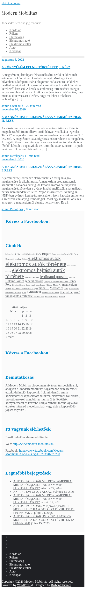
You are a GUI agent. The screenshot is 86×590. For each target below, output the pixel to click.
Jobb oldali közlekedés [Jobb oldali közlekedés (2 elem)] (35, 285)
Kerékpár (16, 155)
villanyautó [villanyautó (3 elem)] (73, 292)
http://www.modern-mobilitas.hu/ (33, 444)
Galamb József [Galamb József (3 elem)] (14, 281)
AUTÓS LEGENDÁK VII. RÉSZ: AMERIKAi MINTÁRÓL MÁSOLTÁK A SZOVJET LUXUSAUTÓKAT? (42, 485)
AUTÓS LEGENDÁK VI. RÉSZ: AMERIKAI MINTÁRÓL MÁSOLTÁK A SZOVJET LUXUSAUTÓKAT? (42, 499)
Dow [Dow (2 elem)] (76, 254)
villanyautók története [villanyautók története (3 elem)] (19, 296)
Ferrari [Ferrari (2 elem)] (72, 277)
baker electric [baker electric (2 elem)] (11, 254)
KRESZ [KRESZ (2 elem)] (49, 285)
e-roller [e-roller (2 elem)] (18, 259)
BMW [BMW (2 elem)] (38, 254)
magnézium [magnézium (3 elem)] (69, 284)
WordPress (24, 585)
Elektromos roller (20, 568)
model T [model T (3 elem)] (44, 288)
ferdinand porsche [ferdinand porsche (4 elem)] (54, 276)
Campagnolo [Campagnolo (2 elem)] (57, 254)
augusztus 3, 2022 (13, 59)
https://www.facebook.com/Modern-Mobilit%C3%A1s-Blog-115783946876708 (34, 452)
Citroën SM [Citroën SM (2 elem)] (68, 254)
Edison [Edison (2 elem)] (25, 259)
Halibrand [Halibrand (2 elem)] (63, 281)
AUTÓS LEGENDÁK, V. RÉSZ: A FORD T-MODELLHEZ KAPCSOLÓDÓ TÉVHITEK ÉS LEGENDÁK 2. (44, 509)
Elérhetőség (16, 561)
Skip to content (11, 3)
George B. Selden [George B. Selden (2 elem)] (51, 281)
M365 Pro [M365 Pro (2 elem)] (57, 285)
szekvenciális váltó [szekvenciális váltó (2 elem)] (13, 293)
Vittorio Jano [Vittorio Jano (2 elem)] (38, 296)
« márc (9, 336)
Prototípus (16, 209)
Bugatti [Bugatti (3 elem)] (46, 253)
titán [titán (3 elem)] (62, 292)
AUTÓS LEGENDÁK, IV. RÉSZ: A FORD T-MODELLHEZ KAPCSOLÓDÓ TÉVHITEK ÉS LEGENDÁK (44, 520)
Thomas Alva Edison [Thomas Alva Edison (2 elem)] (50, 293)
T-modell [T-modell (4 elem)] (34, 292)
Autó (12, 571)
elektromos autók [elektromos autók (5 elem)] (44, 258)
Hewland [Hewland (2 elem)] (15, 285)
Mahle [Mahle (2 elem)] (8, 288)
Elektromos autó (19, 564)
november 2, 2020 (13, 159)
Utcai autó (16, 106)
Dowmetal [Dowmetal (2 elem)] (9, 259)
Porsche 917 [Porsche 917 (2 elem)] (74, 288)
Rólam (13, 557)
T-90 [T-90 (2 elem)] (24, 293)
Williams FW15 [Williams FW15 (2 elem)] (51, 296)
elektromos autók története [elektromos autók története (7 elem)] (35, 264)
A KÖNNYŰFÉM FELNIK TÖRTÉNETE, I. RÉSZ (36, 67)
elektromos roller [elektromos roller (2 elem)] (32, 277)
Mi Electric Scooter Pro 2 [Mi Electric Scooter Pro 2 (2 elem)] (22, 288)
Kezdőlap (15, 554)
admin (6, 106)
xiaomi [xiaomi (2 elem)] (62, 296)
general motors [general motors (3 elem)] (34, 281)
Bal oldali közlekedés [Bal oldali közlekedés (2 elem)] (26, 254)
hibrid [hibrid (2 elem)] (22, 285)
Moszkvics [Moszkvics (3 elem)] (56, 288)
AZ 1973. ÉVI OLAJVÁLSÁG (32, 491)
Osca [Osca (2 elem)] (66, 288)
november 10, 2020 (14, 109)
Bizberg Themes (61, 585)
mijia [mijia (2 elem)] (35, 288)
